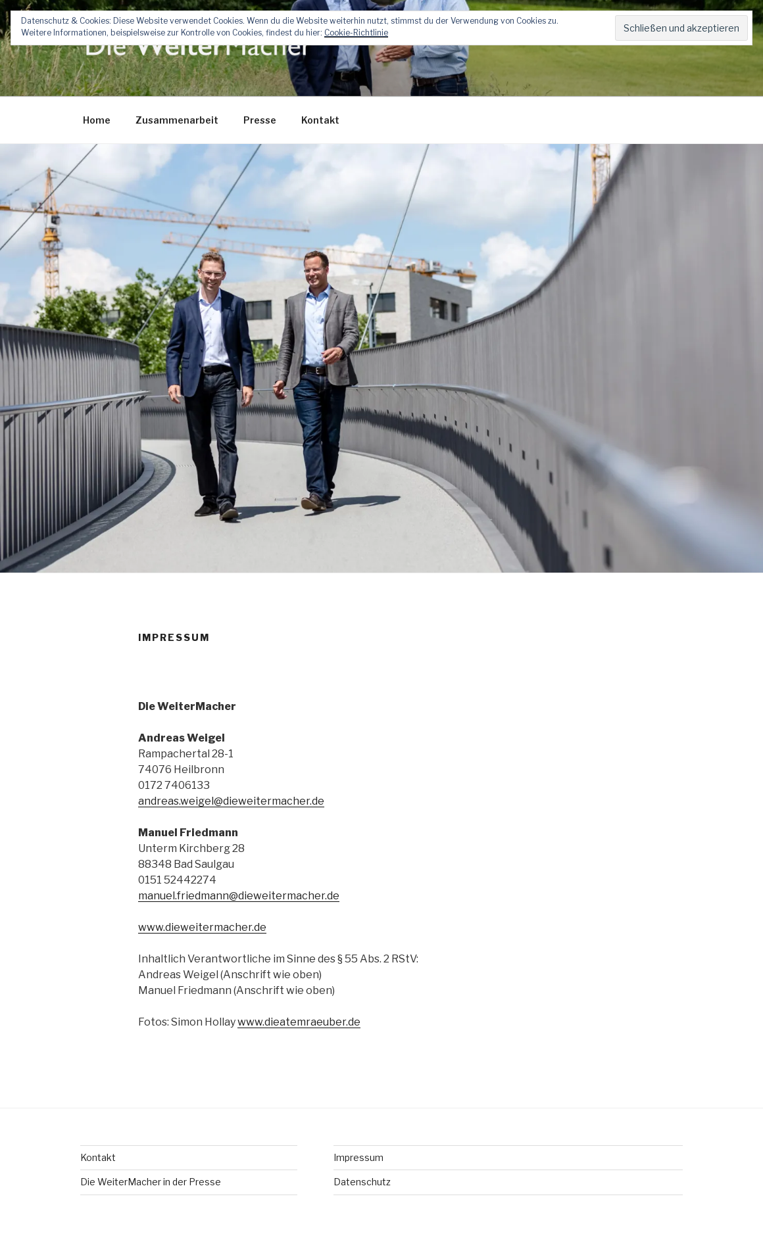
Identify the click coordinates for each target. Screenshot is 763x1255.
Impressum (358, 1157)
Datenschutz (362, 1181)
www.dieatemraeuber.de (298, 1022)
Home (97, 120)
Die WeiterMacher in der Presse (150, 1181)
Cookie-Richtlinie (356, 32)
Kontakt (320, 120)
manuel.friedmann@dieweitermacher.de (238, 895)
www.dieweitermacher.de (202, 927)
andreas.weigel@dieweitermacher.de (231, 801)
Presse (259, 120)
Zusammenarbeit (176, 120)
